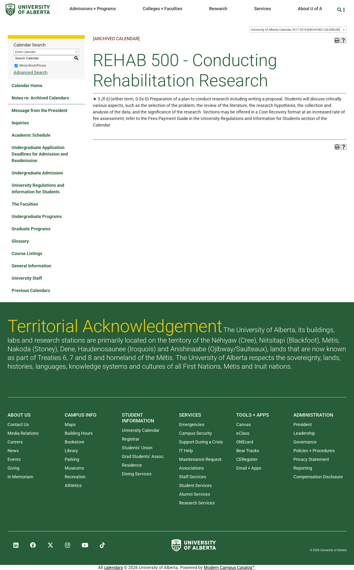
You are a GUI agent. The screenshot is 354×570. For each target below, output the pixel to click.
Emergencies (191, 424)
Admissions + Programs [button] (93, 8)
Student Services (195, 485)
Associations (191, 468)
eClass (242, 433)
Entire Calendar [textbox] (25, 52)
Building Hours (79, 433)
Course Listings (27, 253)
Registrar (130, 439)
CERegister (247, 459)
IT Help (186, 450)
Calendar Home (27, 85)
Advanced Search (30, 72)
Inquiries (20, 122)
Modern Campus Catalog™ (229, 567)
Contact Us (18, 424)
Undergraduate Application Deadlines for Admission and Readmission (40, 154)
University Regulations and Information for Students (38, 188)
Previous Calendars (31, 290)
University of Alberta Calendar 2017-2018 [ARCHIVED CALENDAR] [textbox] (295, 29)
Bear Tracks (247, 450)
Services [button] (262, 8)
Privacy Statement (311, 459)
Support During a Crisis (201, 441)
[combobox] (298, 29)
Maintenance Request (200, 459)
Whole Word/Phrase (32, 65)
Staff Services (192, 476)
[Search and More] (340, 10)
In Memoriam (20, 476)
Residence (132, 465)
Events (14, 459)
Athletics (73, 485)
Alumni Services (194, 494)
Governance (305, 441)
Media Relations (23, 433)
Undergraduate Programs (37, 216)
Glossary (20, 241)
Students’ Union (137, 447)
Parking (72, 459)
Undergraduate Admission (37, 172)
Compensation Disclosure (318, 476)
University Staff (27, 278)
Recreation (75, 476)
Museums (74, 468)
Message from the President (39, 110)
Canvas (243, 424)
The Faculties (25, 204)
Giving (13, 468)
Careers (15, 441)
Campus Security (195, 433)
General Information (31, 265)
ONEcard (244, 441)
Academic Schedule (31, 135)
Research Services (197, 502)
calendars (113, 567)
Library (71, 450)
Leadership (304, 433)
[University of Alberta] (28, 10)
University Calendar (140, 430)
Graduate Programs (31, 228)
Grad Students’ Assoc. (143, 456)
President (302, 424)
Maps (70, 424)
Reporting (302, 468)
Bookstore (74, 441)
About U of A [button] (310, 8)
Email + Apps (248, 468)
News (13, 450)
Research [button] (218, 8)
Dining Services (136, 473)
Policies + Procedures (314, 450)
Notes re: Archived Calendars (40, 97)
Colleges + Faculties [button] (162, 8)
